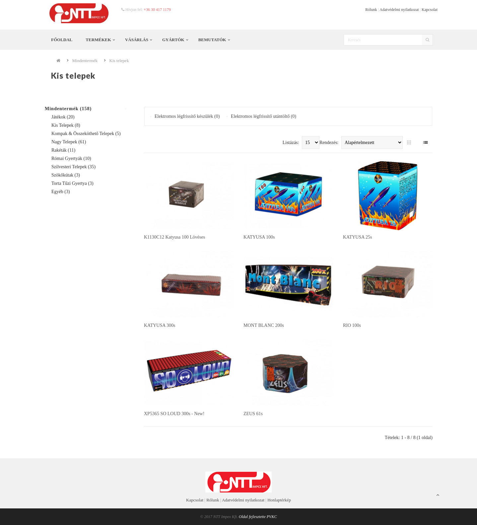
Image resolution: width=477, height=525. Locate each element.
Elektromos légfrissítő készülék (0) (187, 116)
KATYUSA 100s (259, 237)
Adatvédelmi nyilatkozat (399, 9)
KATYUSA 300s (159, 325)
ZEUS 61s (253, 413)
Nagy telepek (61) (68, 141)
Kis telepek (119, 60)
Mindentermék (85, 60)
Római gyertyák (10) (71, 158)
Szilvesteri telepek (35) (73, 166)
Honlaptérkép (279, 499)
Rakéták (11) (63, 150)
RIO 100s (352, 325)
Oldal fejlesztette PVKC (258, 516)
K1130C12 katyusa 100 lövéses (174, 237)
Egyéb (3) (60, 191)
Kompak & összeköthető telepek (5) (86, 133)
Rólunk (371, 9)
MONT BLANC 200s (263, 325)
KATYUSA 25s (357, 237)
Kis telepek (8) (65, 125)
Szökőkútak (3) (65, 175)
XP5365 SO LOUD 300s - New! (174, 413)
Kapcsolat (430, 9)
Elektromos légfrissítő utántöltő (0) (263, 116)
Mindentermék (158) (68, 108)
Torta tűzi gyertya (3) (72, 183)
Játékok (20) (63, 116)
